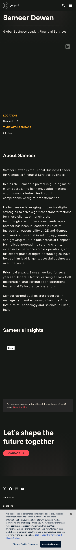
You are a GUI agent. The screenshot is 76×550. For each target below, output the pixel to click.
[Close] (71, 514)
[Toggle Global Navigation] (70, 5)
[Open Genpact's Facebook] (10, 489)
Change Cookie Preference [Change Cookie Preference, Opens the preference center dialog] (25, 544)
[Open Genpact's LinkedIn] (16, 489)
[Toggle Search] (63, 5)
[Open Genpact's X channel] (4, 489)
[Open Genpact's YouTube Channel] (22, 489)
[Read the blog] (38, 377)
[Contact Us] (16, 453)
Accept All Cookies (50, 544)
